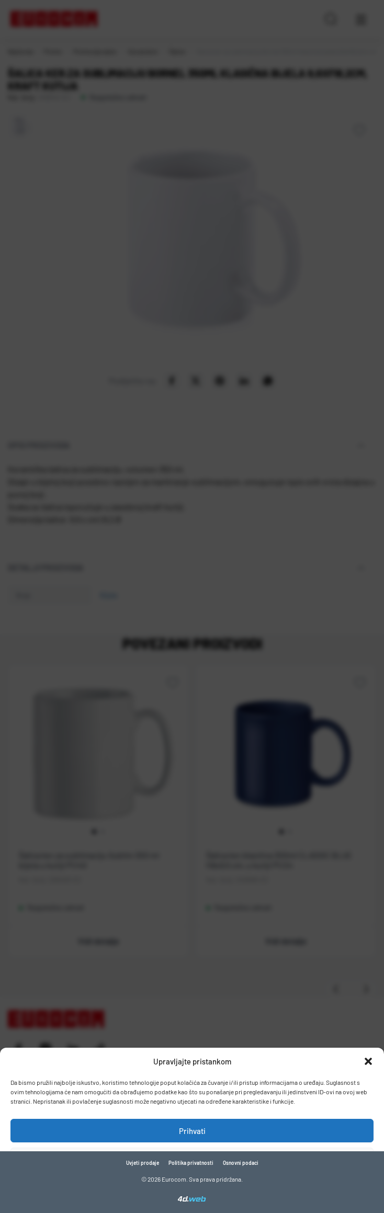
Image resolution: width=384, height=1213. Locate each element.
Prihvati (192, 1131)
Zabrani (192, 1159)
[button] (368, 1061)
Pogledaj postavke (192, 1188)
